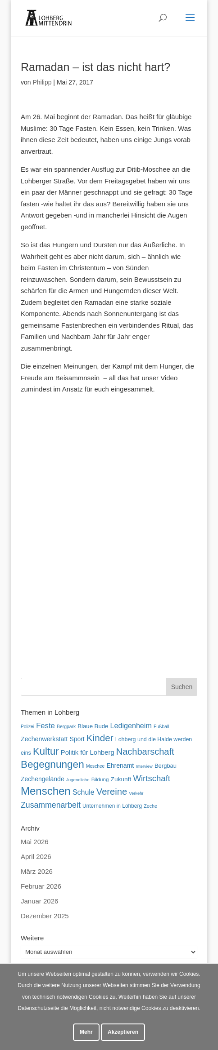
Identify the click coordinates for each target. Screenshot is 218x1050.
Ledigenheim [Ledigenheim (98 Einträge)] (131, 725)
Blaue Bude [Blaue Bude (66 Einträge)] (92, 726)
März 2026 (37, 871)
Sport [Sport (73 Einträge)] (76, 739)
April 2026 (36, 856)
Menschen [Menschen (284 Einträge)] (46, 791)
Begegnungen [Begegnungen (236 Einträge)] (52, 764)
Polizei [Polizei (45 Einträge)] (27, 726)
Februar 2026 (41, 886)
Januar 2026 (39, 901)
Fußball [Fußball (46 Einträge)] (161, 726)
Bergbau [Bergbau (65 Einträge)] (165, 765)
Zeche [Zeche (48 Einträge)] (150, 806)
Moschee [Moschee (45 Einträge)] (95, 766)
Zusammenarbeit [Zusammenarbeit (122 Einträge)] (51, 805)
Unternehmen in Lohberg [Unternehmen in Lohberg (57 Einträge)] (112, 806)
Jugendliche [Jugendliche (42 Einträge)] (78, 779)
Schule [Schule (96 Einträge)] (84, 792)
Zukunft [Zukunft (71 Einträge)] (121, 779)
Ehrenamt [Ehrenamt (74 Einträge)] (120, 765)
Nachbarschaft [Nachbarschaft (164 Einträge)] (145, 751)
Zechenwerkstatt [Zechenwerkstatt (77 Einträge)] (44, 739)
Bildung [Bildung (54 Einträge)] (100, 779)
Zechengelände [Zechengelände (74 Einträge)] (42, 779)
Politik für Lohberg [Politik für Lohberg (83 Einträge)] (87, 752)
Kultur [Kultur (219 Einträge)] (46, 751)
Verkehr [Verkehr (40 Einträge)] (136, 793)
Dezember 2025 (45, 916)
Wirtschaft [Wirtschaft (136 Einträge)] (151, 778)
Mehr (86, 1032)
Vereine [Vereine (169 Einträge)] (111, 791)
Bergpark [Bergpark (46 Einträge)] (66, 726)
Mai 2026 (35, 841)
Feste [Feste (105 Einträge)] (45, 725)
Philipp (41, 82)
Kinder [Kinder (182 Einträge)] (100, 738)
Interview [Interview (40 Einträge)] (144, 766)
